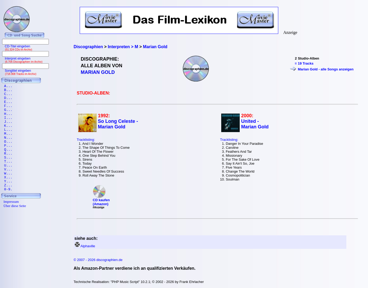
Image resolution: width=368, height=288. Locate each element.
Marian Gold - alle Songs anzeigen (325, 69)
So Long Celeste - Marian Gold (118, 124)
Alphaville (88, 246)
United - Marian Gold (254, 124)
